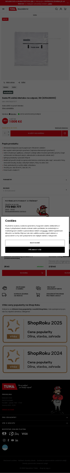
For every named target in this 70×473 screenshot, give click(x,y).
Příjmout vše (35, 250)
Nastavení (35, 243)
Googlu (44, 231)
